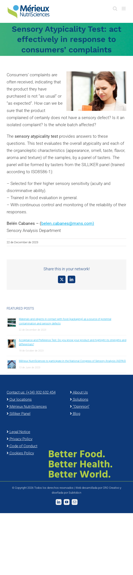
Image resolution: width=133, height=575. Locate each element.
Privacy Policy (19, 439)
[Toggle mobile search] (115, 8)
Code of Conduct (22, 446)
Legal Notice (18, 432)
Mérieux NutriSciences (27, 406)
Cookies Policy (20, 453)
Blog (75, 413)
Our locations (19, 399)
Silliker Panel (18, 413)
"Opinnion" (79, 406)
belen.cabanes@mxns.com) (67, 223)
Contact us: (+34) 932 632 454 (31, 392)
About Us (79, 392)
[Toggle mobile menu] (124, 8)
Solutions (79, 399)
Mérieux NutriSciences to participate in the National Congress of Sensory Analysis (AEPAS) (72, 361)
